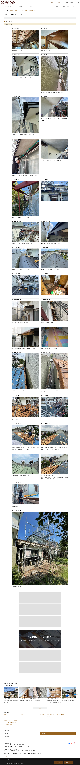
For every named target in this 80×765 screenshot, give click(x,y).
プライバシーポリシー (32, 762)
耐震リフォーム (65, 714)
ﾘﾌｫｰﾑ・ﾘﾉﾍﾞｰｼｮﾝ (40, 6)
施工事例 (7, 733)
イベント (77, 2)
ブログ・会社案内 (50, 6)
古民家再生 (30, 6)
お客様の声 (7, 736)
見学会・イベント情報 (60, 6)
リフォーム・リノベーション (39, 714)
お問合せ (66, 2)
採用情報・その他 (70, 6)
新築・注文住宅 (20, 6)
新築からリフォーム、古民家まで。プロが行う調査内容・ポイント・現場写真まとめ (10, 722)
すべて (6, 714)
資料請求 (72, 2)
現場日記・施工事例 (10, 6)
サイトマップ (7, 756)
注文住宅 (21, 714)
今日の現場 (43, 733)
